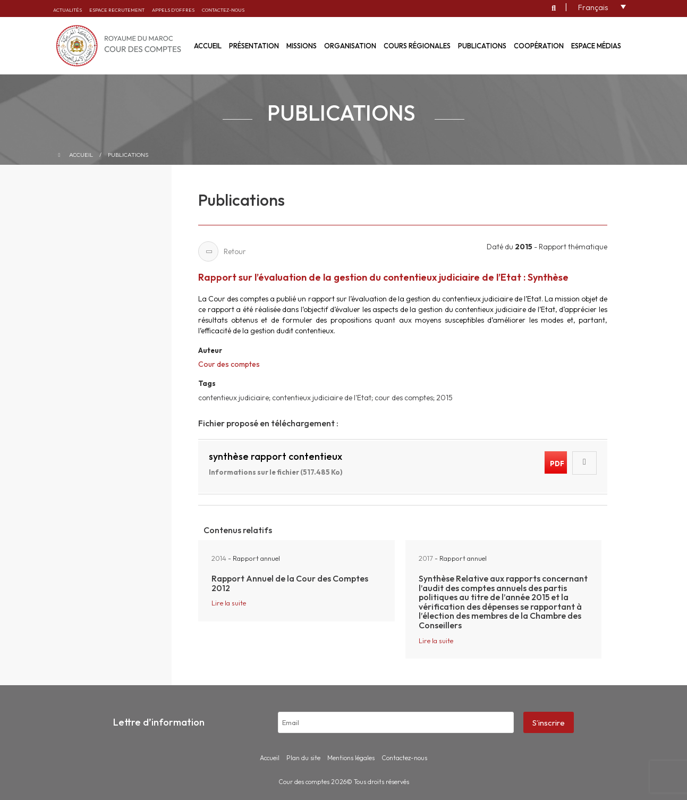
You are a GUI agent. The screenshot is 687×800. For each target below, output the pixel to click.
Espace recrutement (117, 10)
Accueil (81, 154)
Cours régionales (417, 45)
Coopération (539, 45)
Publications (482, 45)
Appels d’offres (173, 10)
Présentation (254, 45)
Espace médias (596, 45)
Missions (301, 45)
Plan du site (303, 758)
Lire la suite (228, 603)
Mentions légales (351, 758)
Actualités (67, 10)
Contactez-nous (223, 10)
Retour (222, 251)
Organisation (350, 45)
